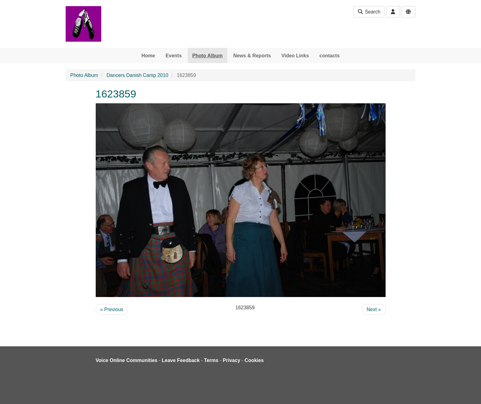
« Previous (112, 309)
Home (148, 55)
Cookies (254, 360)
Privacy (231, 360)
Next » (374, 309)
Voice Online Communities (127, 360)
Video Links (295, 55)
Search (368, 11)
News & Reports (252, 55)
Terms (211, 360)
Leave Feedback (181, 360)
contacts (329, 55)
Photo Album (207, 55)
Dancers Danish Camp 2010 (137, 75)
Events (174, 55)
